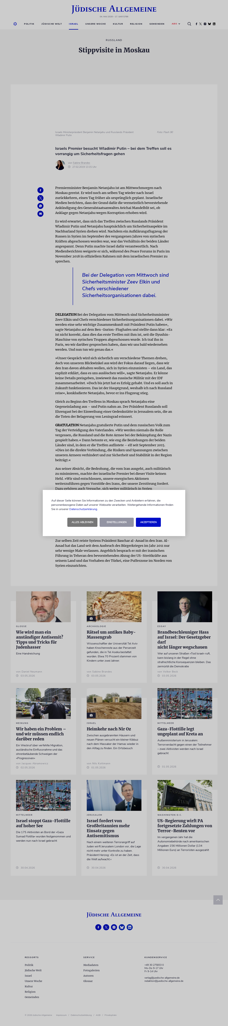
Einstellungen (116, 522)
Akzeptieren (148, 522)
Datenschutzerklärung (83, 509)
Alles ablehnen (82, 522)
